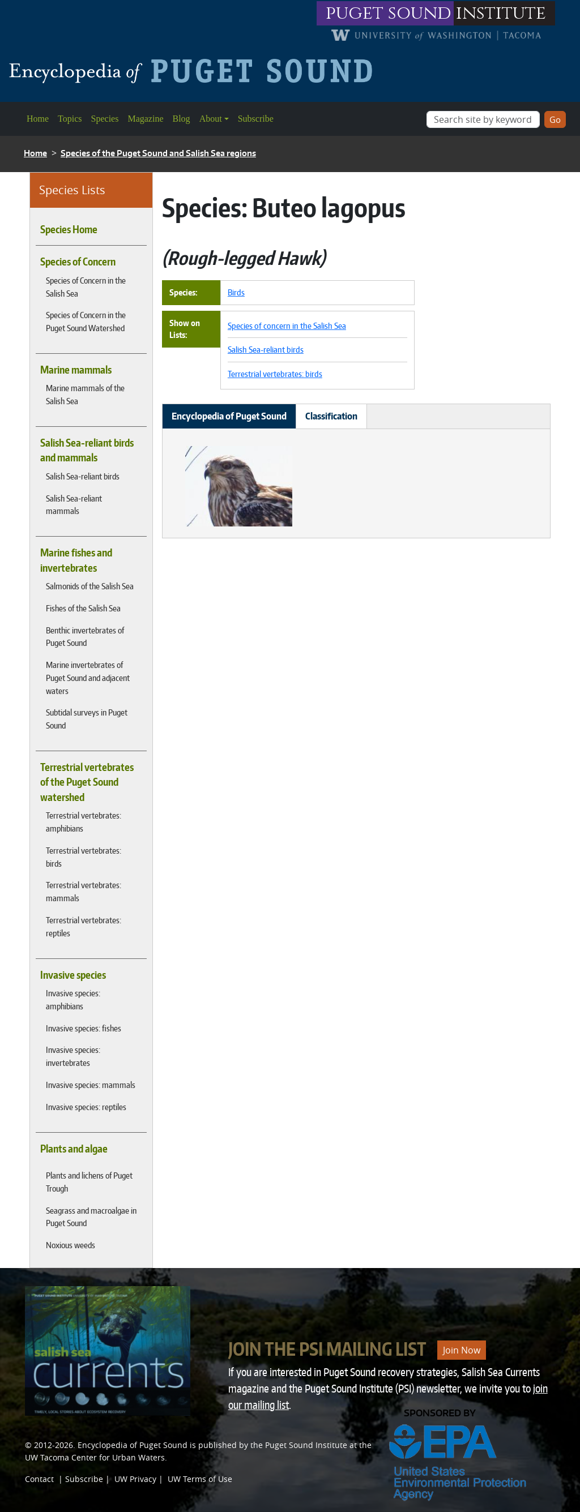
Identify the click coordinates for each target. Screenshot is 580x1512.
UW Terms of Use (200, 1479)
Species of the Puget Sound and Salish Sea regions (158, 153)
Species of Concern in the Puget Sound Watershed (86, 321)
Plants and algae (74, 1148)
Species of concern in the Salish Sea (287, 325)
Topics (70, 118)
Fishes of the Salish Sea (83, 608)
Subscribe (256, 118)
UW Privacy (135, 1479)
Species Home (68, 229)
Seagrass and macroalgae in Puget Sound (91, 1217)
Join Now (461, 1350)
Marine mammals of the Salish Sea (85, 394)
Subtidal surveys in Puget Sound (86, 718)
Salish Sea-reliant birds (83, 476)
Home (38, 118)
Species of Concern (78, 261)
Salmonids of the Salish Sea (90, 586)
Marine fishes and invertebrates (76, 559)
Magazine (145, 118)
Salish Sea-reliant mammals (74, 504)
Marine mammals (76, 369)
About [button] (210, 118)
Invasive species (73, 975)
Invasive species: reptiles (86, 1106)
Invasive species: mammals (90, 1084)
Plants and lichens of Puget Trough (89, 1182)
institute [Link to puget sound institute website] (501, 13)
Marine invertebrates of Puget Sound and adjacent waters (88, 677)
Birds (236, 292)
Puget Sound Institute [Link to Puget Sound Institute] (306, 1445)
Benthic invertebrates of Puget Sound (85, 636)
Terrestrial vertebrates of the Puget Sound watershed (87, 782)
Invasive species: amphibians (73, 999)
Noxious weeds (70, 1244)
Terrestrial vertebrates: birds (83, 857)
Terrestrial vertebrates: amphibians (83, 821)
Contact (39, 1479)
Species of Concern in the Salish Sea (86, 287)
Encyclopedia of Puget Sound (132, 1445)
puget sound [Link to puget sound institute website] (388, 13)
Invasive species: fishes (83, 1028)
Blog (181, 118)
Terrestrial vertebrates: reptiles (83, 926)
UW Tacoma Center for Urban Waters (95, 1457)
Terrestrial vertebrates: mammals (83, 891)
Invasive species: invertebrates (73, 1056)
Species (105, 118)
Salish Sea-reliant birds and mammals (87, 450)
